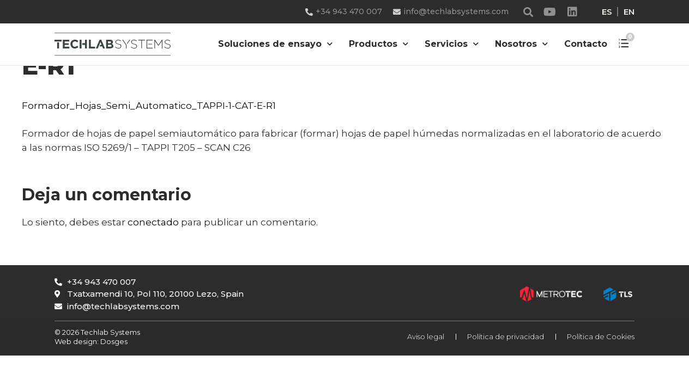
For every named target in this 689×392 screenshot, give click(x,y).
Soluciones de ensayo (275, 43)
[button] (528, 12)
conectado (153, 222)
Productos (378, 43)
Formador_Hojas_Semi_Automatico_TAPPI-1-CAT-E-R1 (149, 105)
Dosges (113, 341)
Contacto (585, 44)
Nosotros (521, 43)
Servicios (452, 43)
